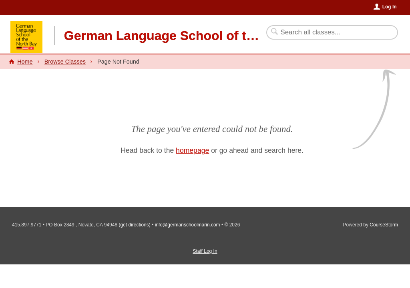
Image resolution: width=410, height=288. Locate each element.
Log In (389, 7)
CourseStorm (384, 225)
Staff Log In (205, 251)
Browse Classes (65, 61)
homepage (192, 150)
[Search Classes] (327, 32)
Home (24, 61)
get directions (134, 225)
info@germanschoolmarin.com (187, 225)
